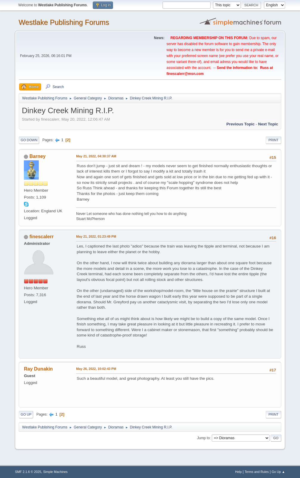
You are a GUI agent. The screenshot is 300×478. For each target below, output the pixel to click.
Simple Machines (55, 472)
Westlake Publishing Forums (63, 22)
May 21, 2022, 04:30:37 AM (96, 156)
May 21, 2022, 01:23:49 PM (96, 236)
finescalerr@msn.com (185, 74)
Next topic (268, 124)
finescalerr (42, 236)
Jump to (203, 438)
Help (238, 472)
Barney (38, 156)
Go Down (29, 140)
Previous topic (240, 124)
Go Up (26, 414)
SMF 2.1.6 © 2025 (28, 472)
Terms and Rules (257, 472)
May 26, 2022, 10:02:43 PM (96, 369)
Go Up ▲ (278, 472)
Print (273, 140)
